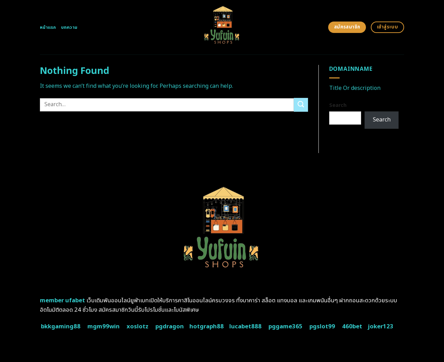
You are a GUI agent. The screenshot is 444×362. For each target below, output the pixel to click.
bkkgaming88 (60, 326)
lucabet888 (245, 326)
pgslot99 (322, 326)
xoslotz (137, 326)
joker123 (380, 326)
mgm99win (103, 326)
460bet (352, 326)
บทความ (69, 27)
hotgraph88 (206, 326)
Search (338, 105)
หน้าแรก (48, 27)
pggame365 (285, 326)
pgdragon (169, 326)
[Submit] (301, 104)
